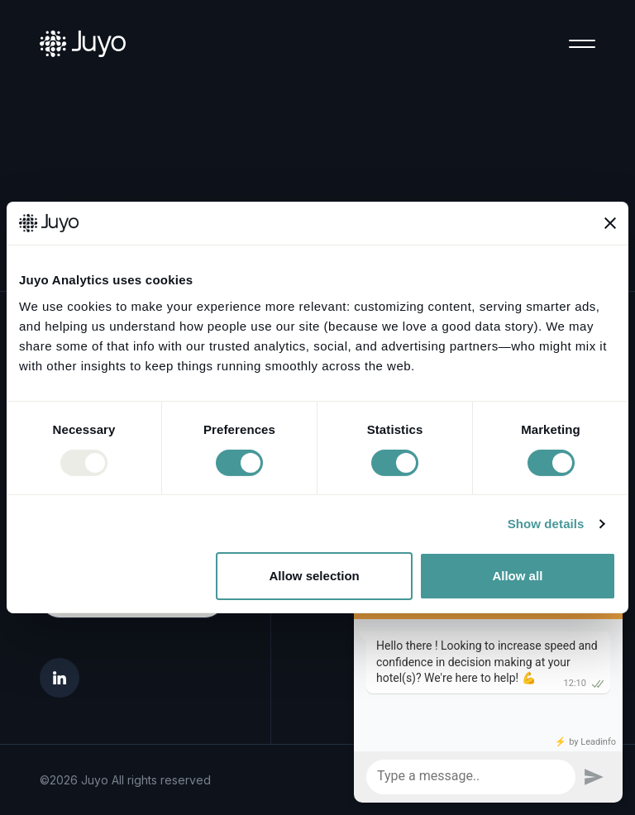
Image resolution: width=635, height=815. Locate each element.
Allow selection (315, 576)
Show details (546, 524)
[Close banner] (610, 223)
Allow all (517, 576)
